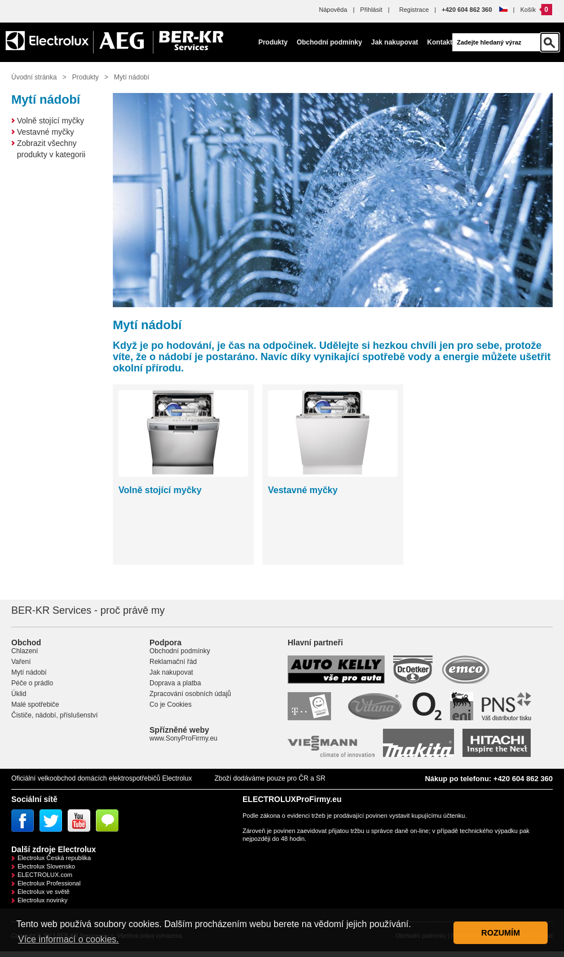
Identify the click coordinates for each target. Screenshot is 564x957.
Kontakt (439, 42)
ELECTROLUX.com (44, 874)
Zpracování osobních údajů (190, 694)
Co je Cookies (170, 704)
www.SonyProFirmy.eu (183, 738)
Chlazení (24, 651)
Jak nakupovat (394, 42)
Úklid (19, 694)
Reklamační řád (173, 662)
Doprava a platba (175, 683)
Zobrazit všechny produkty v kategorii (51, 149)
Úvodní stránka (34, 77)
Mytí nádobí (131, 77)
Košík (528, 9)
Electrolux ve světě (43, 891)
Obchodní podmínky (329, 42)
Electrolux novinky (42, 900)
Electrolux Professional (49, 883)
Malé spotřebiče (35, 704)
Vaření (20, 662)
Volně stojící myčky (50, 120)
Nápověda (333, 9)
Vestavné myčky (45, 131)
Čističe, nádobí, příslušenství (54, 715)
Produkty (273, 42)
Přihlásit (371, 9)
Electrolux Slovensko (46, 866)
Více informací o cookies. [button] (68, 939)
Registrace (414, 9)
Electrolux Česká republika (54, 857)
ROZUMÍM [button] (500, 932)
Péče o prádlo (32, 683)
